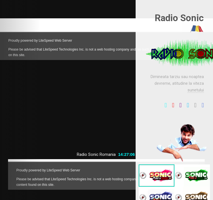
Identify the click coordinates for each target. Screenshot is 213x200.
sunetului (195, 90)
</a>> (106, 39)
